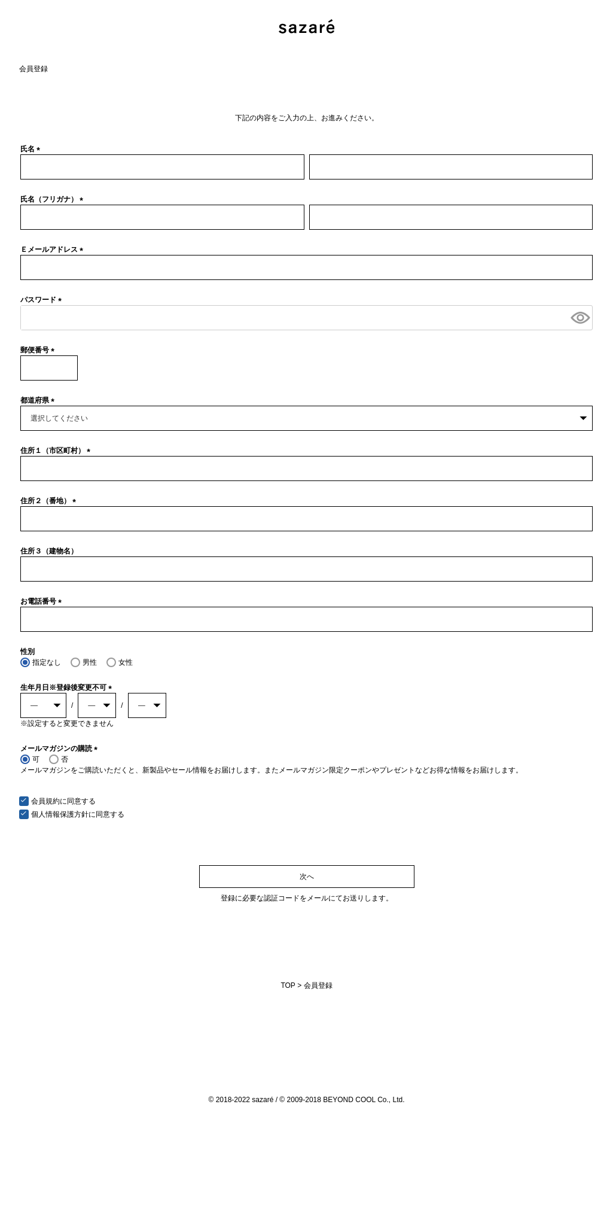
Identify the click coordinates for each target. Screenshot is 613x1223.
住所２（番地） (50, 501)
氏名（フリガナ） (53, 199)
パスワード (42, 300)
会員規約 (45, 801)
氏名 (32, 149)
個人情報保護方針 (60, 814)
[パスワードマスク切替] (580, 318)
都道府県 (39, 400)
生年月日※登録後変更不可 (67, 687)
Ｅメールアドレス (53, 249)
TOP (287, 985)
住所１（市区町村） (57, 450)
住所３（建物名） (49, 551)
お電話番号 (42, 601)
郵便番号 (39, 350)
